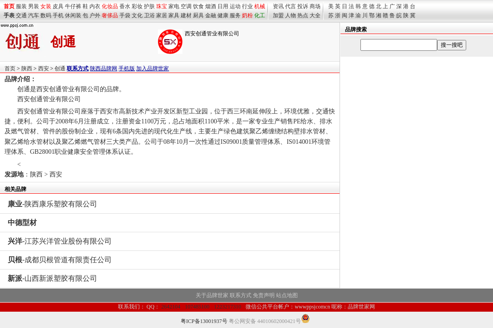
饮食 (198, 6)
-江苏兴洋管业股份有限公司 (60, 241)
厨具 (198, 15)
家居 (161, 15)
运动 (235, 6)
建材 (186, 15)
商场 (315, 6)
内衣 (94, 6)
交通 (21, 15)
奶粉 (247, 15)
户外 (94, 15)
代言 (290, 6)
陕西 (26, 68)
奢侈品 (110, 15)
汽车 (33, 15)
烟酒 (210, 6)
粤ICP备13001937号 (204, 321)
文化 (137, 15)
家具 (173, 15)
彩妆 (137, 6)
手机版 (126, 68)
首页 (10, 68)
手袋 (124, 15)
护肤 (149, 6)
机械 (259, 6)
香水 (124, 6)
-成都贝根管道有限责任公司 (60, 260)
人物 (290, 15)
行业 (247, 6)
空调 (186, 6)
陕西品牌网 (103, 68)
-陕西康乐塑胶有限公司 (52, 204)
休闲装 (73, 15)
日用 (222, 6)
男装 (33, 6)
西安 (43, 68)
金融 (210, 15)
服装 (21, 6)
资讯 (278, 6)
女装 (45, 6)
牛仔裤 (73, 6)
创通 (59, 68)
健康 (222, 15)
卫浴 (149, 15)
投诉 (302, 6)
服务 (235, 15)
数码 (45, 15)
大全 (315, 15)
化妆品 (110, 6)
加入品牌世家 (152, 68)
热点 (302, 15)
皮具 (58, 6)
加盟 (278, 15)
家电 (173, 6)
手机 (58, 15)
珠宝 (161, 6)
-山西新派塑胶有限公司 (52, 278)
